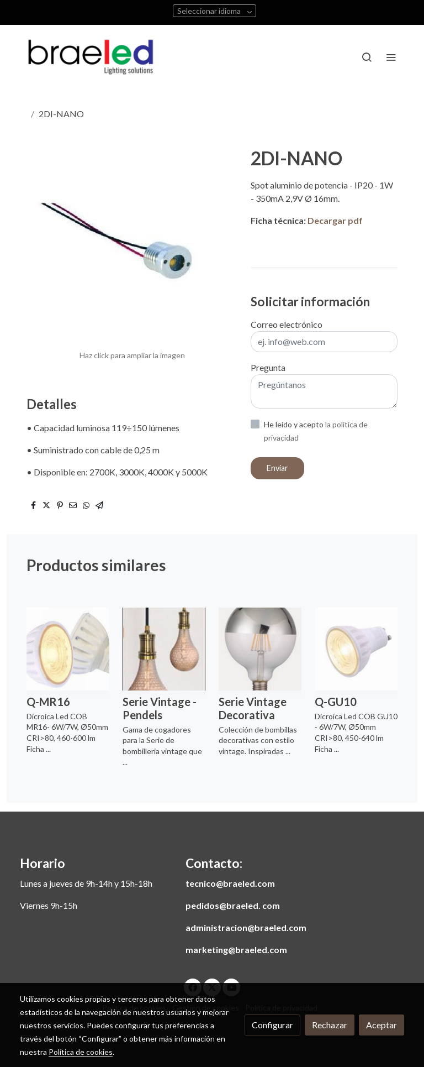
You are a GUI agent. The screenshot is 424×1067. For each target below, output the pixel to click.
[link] (90, 57)
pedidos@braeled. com (233, 905)
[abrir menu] (391, 56)
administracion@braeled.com (246, 927)
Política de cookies (81, 1051)
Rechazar (329, 1024)
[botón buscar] (367, 56)
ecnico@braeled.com (232, 883)
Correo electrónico (286, 324)
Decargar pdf (335, 220)
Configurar (272, 1024)
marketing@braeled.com (236, 949)
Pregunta (268, 367)
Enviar (277, 468)
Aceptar (381, 1024)
